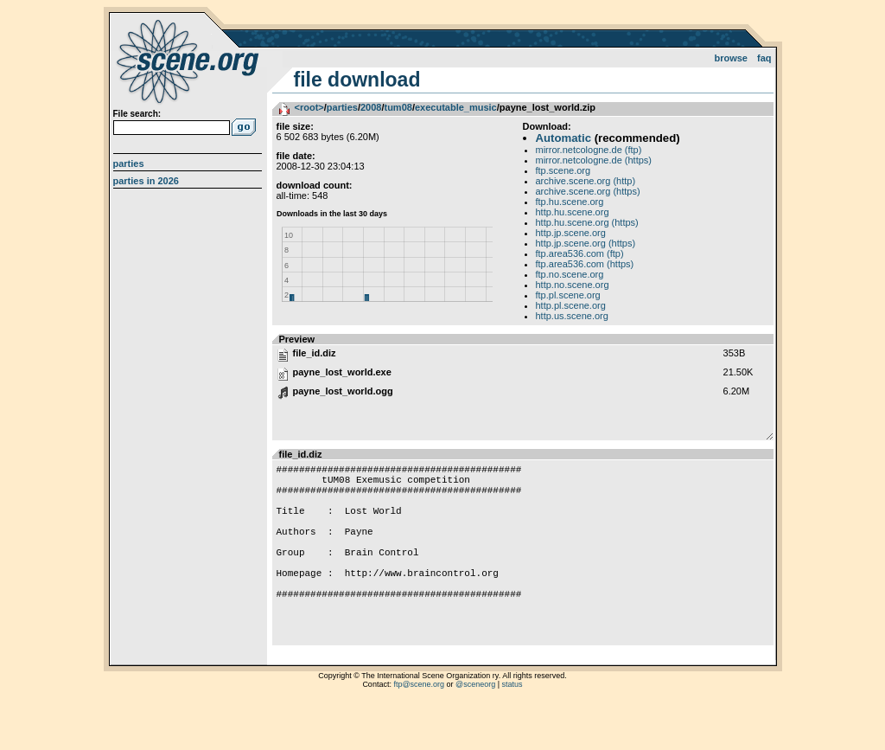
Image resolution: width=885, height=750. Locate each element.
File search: (137, 114)
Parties (128, 163)
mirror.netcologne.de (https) (594, 160)
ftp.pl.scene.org (568, 295)
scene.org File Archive (190, 60)
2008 (370, 107)
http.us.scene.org (572, 316)
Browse (731, 58)
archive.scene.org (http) (586, 181)
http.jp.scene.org (571, 233)
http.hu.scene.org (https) (587, 222)
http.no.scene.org (572, 284)
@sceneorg (475, 728)
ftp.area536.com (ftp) (580, 253)
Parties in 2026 (146, 181)
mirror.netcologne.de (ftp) (589, 149)
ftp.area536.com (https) (585, 264)
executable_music (456, 107)
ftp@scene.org (418, 728)
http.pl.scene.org (571, 305)
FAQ (764, 58)
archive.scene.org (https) (588, 191)
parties (342, 107)
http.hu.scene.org (572, 212)
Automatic (563, 137)
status (512, 728)
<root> (309, 107)
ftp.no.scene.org (570, 274)
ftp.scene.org (563, 170)
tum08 (397, 107)
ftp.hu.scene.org (570, 201)
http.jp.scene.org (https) (586, 243)
